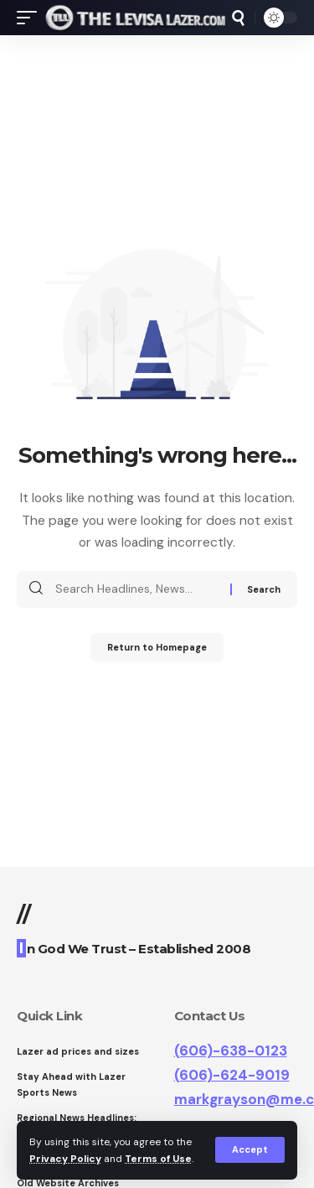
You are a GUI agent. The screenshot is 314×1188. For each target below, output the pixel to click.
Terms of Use (158, 1158)
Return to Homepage (157, 647)
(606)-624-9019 (232, 1075)
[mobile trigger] (31, 17)
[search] (238, 18)
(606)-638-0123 (230, 1050)
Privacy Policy (65, 1158)
